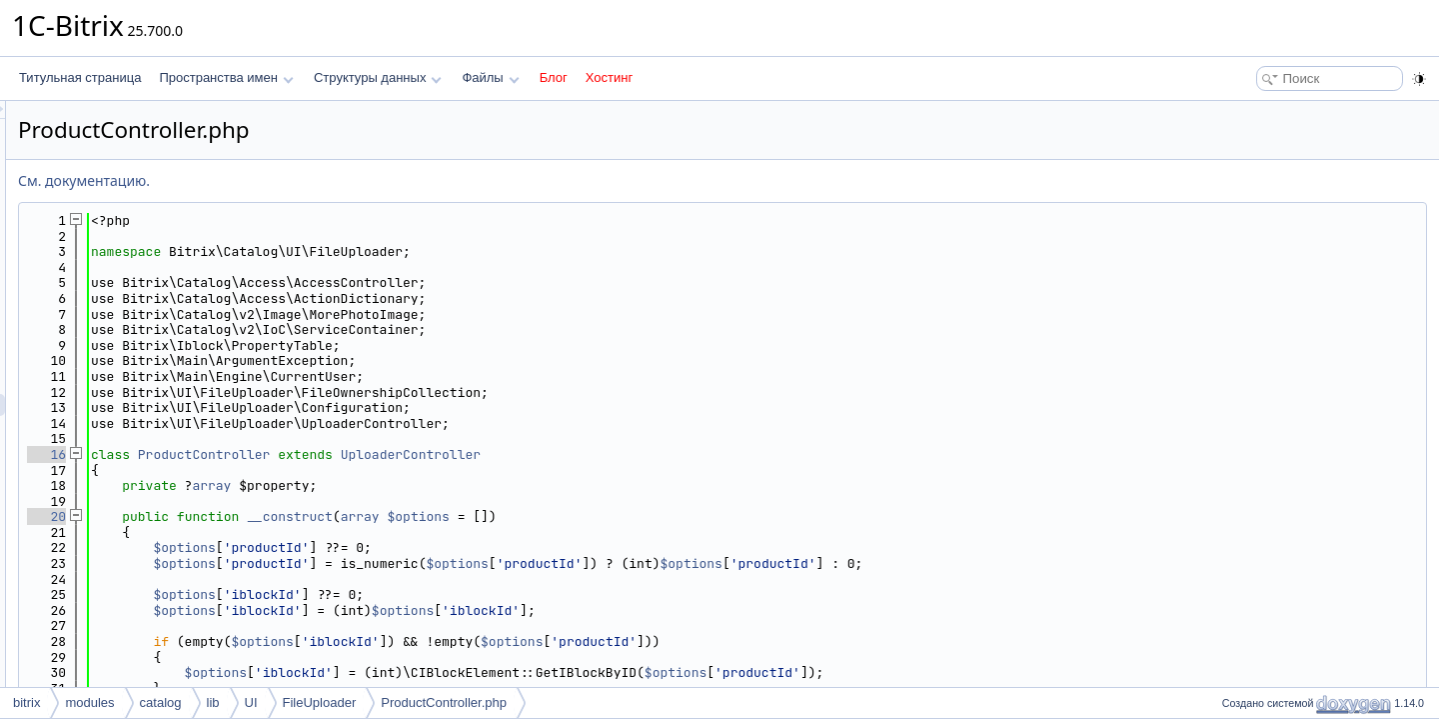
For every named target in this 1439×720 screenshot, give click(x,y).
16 (296, 454)
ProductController (454, 454)
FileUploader (320, 702)
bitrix (26, 702)
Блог (554, 77)
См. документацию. (334, 180)
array (461, 485)
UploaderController (660, 454)
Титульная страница (80, 77)
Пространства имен (226, 77)
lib (213, 702)
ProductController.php (444, 702)
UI (251, 702)
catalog (161, 702)
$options (669, 516)
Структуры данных (378, 77)
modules (89, 702)
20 (296, 516)
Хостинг (609, 77)
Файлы (490, 77)
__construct (540, 516)
